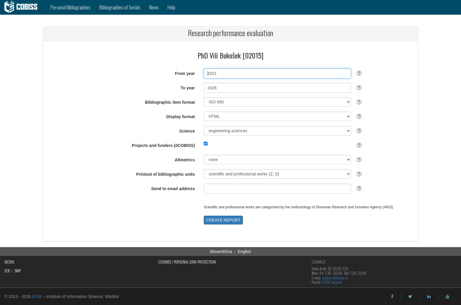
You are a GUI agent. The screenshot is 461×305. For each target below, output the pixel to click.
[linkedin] (429, 296)
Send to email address (173, 188)
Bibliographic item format (170, 102)
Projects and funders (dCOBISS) (163, 145)
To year (188, 88)
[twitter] (410, 296)
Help (171, 7)
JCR (7, 270)
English (244, 251)
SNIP (17, 270)
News (154, 7)
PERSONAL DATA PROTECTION (195, 262)
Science (187, 131)
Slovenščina (221, 251)
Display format (180, 116)
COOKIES (164, 262)
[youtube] (447, 296)
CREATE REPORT (223, 220)
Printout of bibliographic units (165, 174)
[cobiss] (23, 7)
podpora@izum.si (335, 277)
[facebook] (392, 296)
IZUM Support (332, 282)
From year (185, 73)
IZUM (37, 296)
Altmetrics (185, 159)
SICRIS (9, 262)
